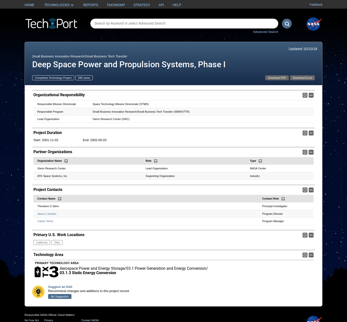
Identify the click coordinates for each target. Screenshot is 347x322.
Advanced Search (265, 32)
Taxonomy (116, 5)
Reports (90, 5)
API (161, 5)
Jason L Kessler (46, 213)
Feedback (316, 4)
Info (305, 95)
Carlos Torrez (45, 221)
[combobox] (184, 23)
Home (29, 5)
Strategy (142, 5)
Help (177, 5)
